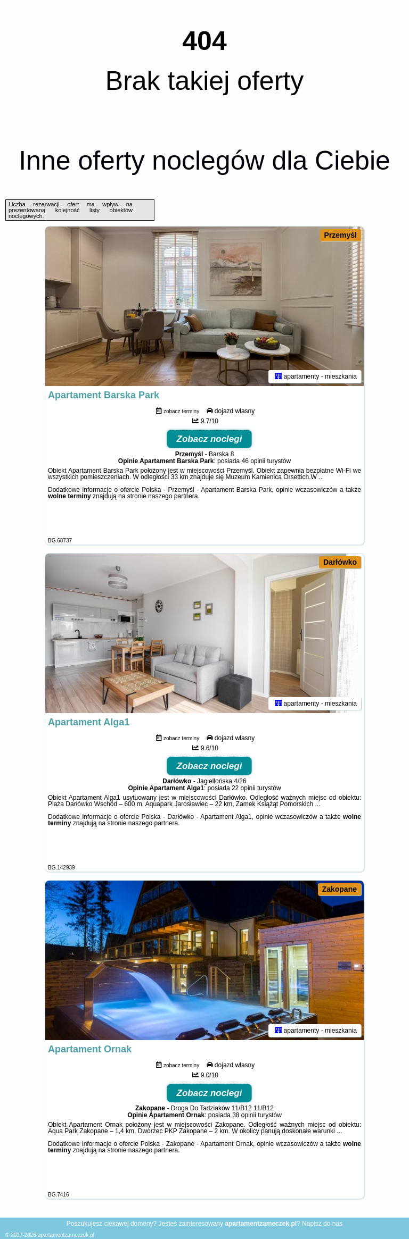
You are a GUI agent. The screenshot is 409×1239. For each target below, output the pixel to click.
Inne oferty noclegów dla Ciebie (204, 160)
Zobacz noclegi (209, 439)
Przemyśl (340, 235)
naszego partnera (173, 496)
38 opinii (244, 1115)
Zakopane (339, 889)
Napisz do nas (322, 1223)
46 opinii (253, 461)
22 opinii (244, 788)
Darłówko (340, 562)
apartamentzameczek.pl (66, 1235)
